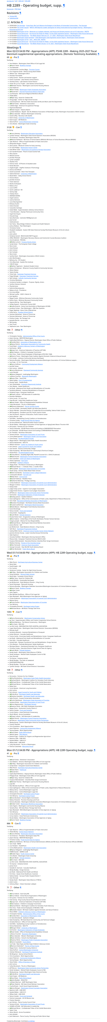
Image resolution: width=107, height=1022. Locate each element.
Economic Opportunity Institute (31, 384)
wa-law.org (10, 1)
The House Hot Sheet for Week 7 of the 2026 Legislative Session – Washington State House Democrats (61, 33)
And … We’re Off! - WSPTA (37, 39)
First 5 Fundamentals (25, 380)
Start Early (24, 461)
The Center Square (23, 27)
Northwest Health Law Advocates (29, 694)
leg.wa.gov (10, 9)
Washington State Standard (25, 37)
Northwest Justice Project (31, 606)
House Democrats (22, 33)
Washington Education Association (32, 133)
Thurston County (34, 69)
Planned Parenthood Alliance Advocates (32, 92)
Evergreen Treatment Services (26, 274)
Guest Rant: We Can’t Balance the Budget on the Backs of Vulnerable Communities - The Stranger (56, 25)
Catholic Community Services (27, 278)
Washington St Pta (23, 31)
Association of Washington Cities (31, 342)
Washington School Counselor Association (34, 988)
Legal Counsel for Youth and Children (30, 446)
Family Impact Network (26, 832)
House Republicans (23, 35)
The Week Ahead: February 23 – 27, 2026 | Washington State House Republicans (55, 35)
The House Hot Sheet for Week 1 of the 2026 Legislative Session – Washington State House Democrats (61, 42)
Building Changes (25, 65)
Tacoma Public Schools (27, 574)
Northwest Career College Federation (34, 473)
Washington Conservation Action (34, 618)
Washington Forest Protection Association (33, 457)
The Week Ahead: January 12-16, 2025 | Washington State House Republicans (54, 44)
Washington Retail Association (34, 505)
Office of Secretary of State (26, 962)
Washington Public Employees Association (33, 90)
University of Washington (26, 118)
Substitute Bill (14, 18)
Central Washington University (28, 122)
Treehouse (23, 770)
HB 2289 (27, 1)
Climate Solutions (25, 515)
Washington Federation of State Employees (31, 495)
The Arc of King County (32, 406)
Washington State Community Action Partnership (33, 493)
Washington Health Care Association (35, 436)
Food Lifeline (27, 942)
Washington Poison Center (29, 148)
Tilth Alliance (23, 734)
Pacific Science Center (27, 854)
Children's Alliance (23, 463)
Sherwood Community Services (33, 370)
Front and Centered (26, 511)
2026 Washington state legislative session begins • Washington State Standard (59, 37)
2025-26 (20, 1)
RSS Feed (18, 9)
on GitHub (31, 1021)
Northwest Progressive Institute (27, 529)
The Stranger (21, 25)
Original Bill (13, 16)
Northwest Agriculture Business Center (30, 562)
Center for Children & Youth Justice (32, 444)
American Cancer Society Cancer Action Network (38, 531)
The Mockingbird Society (26, 438)
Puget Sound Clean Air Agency (30, 420)
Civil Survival (23, 477)
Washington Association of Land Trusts (32, 434)
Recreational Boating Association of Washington (32, 501)
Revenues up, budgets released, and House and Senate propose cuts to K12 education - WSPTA (59, 31)
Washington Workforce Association (32, 804)
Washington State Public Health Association (37, 678)
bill (16, 1)
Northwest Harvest (30, 704)
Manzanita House (27, 746)
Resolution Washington (29, 376)
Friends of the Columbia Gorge (30, 543)
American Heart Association (30, 545)
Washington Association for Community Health (35, 344)
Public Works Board (29, 549)
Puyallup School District (25, 312)
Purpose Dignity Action (29, 242)
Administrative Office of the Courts (34, 336)
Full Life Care (27, 475)
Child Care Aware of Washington (30, 459)
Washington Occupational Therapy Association (36, 150)
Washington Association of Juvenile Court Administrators (39, 483)
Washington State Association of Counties (32, 469)
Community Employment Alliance (32, 364)
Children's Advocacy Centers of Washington (31, 346)
